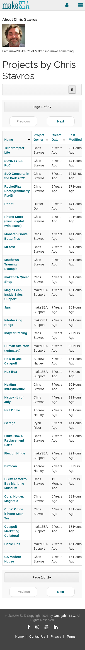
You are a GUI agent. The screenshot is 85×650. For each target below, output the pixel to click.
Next (60, 121)
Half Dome (12, 410)
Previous (23, 121)
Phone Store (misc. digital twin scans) (14, 221)
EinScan (10, 466)
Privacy (56, 636)
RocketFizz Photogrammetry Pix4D (17, 191)
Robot (8, 204)
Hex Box (10, 371)
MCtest (9, 247)
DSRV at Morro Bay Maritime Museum (15, 483)
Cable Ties (12, 544)
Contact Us (37, 636)
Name (8, 139)
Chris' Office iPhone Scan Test (13, 513)
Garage (9, 423)
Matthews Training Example (11, 264)
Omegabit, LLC (64, 616)
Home (19, 636)
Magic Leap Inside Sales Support (13, 294)
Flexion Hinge (14, 453)
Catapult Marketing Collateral (11, 531)
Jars (7, 307)
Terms (71, 636)
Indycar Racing (15, 333)
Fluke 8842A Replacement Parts (14, 440)
